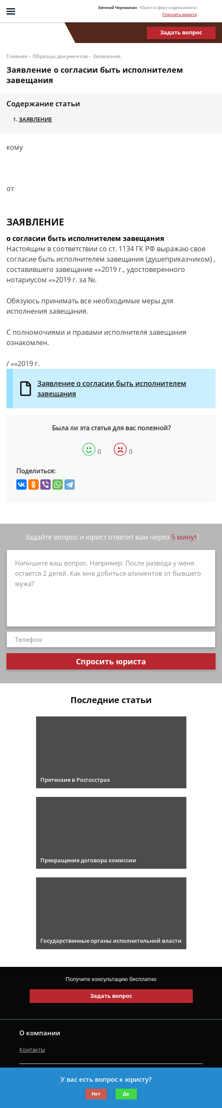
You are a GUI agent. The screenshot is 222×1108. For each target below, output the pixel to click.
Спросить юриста (179, 14)
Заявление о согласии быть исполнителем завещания (111, 388)
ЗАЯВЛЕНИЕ (35, 119)
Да (126, 1093)
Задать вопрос (181, 32)
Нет (95, 1093)
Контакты (32, 1049)
